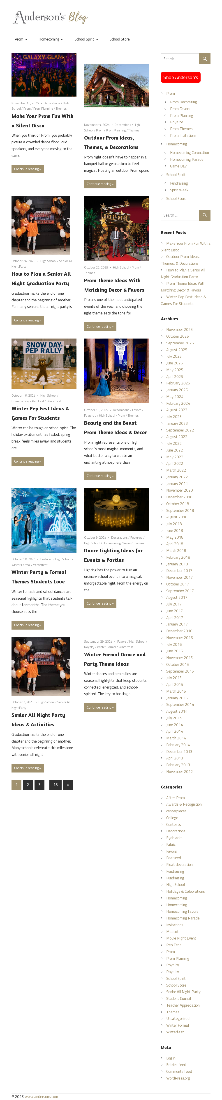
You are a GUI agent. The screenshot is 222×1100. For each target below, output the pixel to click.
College (172, 818)
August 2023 (176, 410)
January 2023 (177, 423)
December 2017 (179, 571)
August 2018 (176, 517)
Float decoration (179, 864)
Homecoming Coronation (189, 153)
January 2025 (177, 390)
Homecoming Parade (187, 159)
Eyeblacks (174, 838)
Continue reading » (27, 169)
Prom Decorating (183, 102)
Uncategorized (178, 1018)
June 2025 (174, 363)
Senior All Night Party (183, 992)
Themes (61, 108)
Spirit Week (179, 190)
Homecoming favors (182, 911)
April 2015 (174, 684)
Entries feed (176, 1065)
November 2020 (179, 490)
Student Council (178, 998)
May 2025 (174, 370)
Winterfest (54, 401)
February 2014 (178, 745)
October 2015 (177, 664)
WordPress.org (178, 1078)
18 (55, 785)
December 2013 (179, 751)
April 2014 (174, 731)
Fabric (171, 844)
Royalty (89, 646)
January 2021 (177, 484)
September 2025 (180, 343)
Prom (19, 39)
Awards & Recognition (184, 804)
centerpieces (176, 811)
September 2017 (180, 591)
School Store (120, 39)
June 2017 (174, 611)
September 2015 (180, 671)
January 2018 (177, 564)
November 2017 (179, 577)
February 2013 (178, 765)
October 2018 (177, 504)
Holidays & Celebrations (185, 891)
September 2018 (180, 510)
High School (48, 260)
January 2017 (177, 624)
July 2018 (174, 524)
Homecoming (49, 39)
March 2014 (176, 738)
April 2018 (174, 544)
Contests (173, 824)
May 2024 (174, 397)
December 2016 (179, 631)
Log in (171, 1058)
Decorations (52, 103)
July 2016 (174, 644)
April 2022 (174, 463)
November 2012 (179, 772)
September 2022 (180, 430)
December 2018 (179, 497)
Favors (136, 409)
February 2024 (178, 403)
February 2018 (178, 557)
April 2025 (174, 376)
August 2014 (176, 711)
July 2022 (174, 443)
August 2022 (176, 437)
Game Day (178, 166)
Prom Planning (43, 108)
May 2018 (174, 537)
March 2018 (176, 550)
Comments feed (179, 1071)
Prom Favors (180, 109)
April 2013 (174, 758)
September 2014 (180, 704)
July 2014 (174, 718)
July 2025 (174, 356)
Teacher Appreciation (183, 1005)
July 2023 (174, 417)
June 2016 (174, 651)
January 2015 (177, 698)
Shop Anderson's (180, 77)
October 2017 (177, 584)
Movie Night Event (181, 938)
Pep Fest (38, 401)
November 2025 (179, 329)
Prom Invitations (183, 135)
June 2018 (174, 530)
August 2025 (176, 350)
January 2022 (177, 477)
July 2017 (174, 604)
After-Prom (175, 798)
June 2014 (174, 725)
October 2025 (177, 336)
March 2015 (176, 691)
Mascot (172, 932)
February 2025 (178, 383)
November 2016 (179, 638)
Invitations (174, 925)
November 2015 (179, 658)
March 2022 (176, 470)
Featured (90, 415)
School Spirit (84, 39)
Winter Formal (21, 564)
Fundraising (179, 183)
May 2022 (174, 457)
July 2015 (174, 678)
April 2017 (174, 618)
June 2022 (174, 450)
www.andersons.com (41, 1097)
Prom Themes (181, 129)
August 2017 (176, 597)
